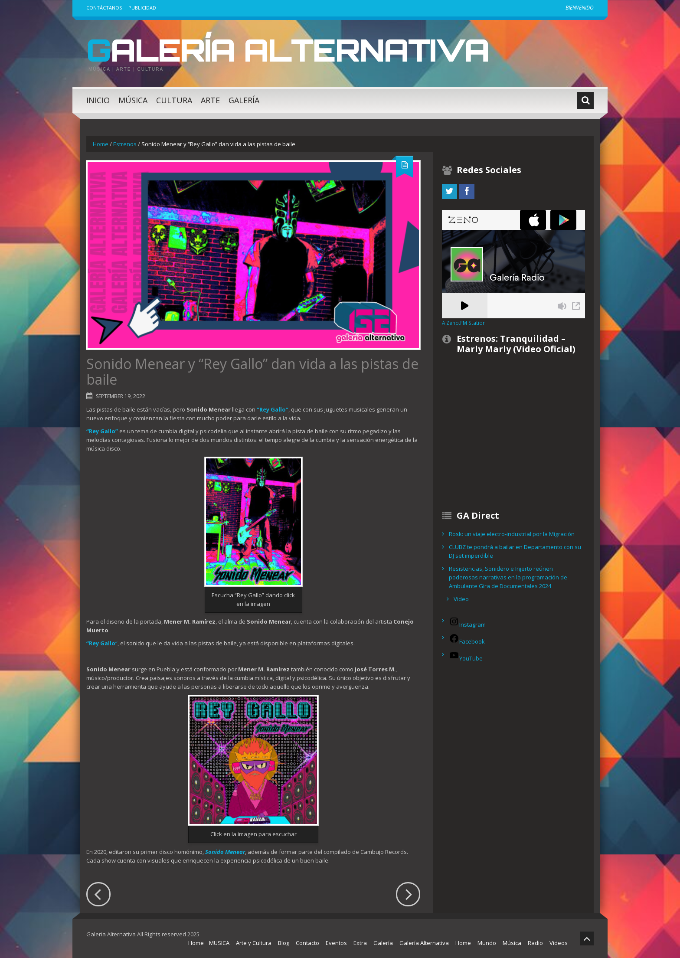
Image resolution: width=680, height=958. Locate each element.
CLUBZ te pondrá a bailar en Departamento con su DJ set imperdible (515, 551)
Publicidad (142, 7)
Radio (535, 943)
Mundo (486, 943)
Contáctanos (104, 7)
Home (100, 144)
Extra (360, 943)
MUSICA (219, 943)
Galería (244, 100)
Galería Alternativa (294, 49)
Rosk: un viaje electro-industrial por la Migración (512, 534)
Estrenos (125, 144)
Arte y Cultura (253, 943)
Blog (283, 943)
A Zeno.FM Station (464, 322)
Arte (210, 100)
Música (132, 100)
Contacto (307, 943)
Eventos (336, 943)
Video (461, 599)
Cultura (174, 100)
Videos (558, 943)
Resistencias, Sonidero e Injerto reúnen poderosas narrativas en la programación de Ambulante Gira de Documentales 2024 (508, 577)
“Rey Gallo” (272, 409)
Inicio (98, 100)
